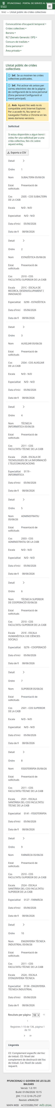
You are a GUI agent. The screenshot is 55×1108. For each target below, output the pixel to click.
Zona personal (14, 46)
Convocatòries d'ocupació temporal (25, 24)
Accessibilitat (29, 1105)
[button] (23, 160)
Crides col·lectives (15, 28)
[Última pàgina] (30, 1036)
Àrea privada (13, 50)
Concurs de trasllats (16, 41)
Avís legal (45, 1105)
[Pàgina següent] (24, 1036)
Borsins (10, 33)
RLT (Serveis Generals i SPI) (20, 37)
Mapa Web (13, 1105)
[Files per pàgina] (36, 1015)
